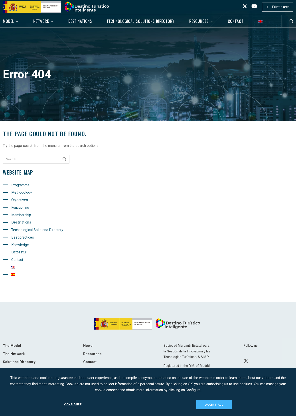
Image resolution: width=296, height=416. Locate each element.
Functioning (20, 207)
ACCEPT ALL (214, 404)
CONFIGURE (72, 404)
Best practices (22, 237)
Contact (236, 21)
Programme (20, 185)
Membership (21, 215)
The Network (14, 354)
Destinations (80, 21)
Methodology (21, 192)
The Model (12, 346)
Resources (199, 21)
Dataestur (18, 252)
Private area (281, 7)
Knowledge (20, 245)
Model (8, 21)
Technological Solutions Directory (140, 21)
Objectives (19, 200)
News (88, 346)
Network (41, 21)
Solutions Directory (19, 362)
